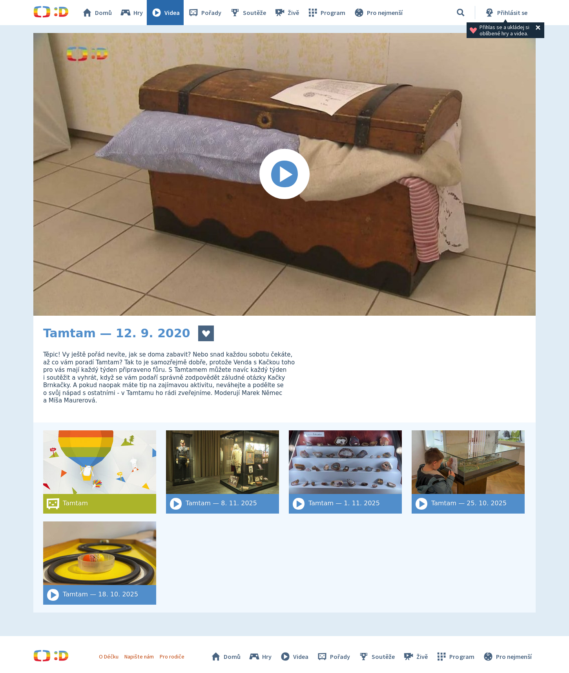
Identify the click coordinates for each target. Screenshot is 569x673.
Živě (286, 12)
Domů (96, 12)
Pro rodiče (172, 656)
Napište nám (138, 656)
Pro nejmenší (378, 12)
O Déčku (109, 656)
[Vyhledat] (461, 12)
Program (326, 12)
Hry (131, 12)
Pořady (204, 12)
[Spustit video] (284, 174)
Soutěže (247, 12)
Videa (165, 12)
